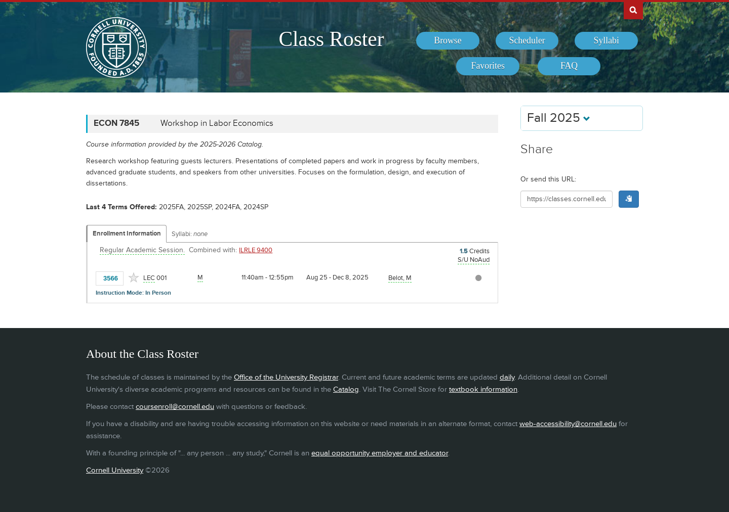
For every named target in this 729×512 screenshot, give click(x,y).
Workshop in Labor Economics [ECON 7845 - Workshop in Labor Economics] (216, 123)
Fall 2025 (558, 118)
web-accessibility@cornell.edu (568, 424)
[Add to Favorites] (133, 277)
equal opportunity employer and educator (379, 453)
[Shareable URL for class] (566, 199)
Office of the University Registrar (286, 377)
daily (507, 377)
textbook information (483, 389)
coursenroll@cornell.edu (175, 406)
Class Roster (331, 39)
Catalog (346, 389)
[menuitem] (447, 41)
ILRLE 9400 (255, 250)
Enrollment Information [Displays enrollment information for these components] (127, 233)
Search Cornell (633, 9)
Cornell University (114, 470)
